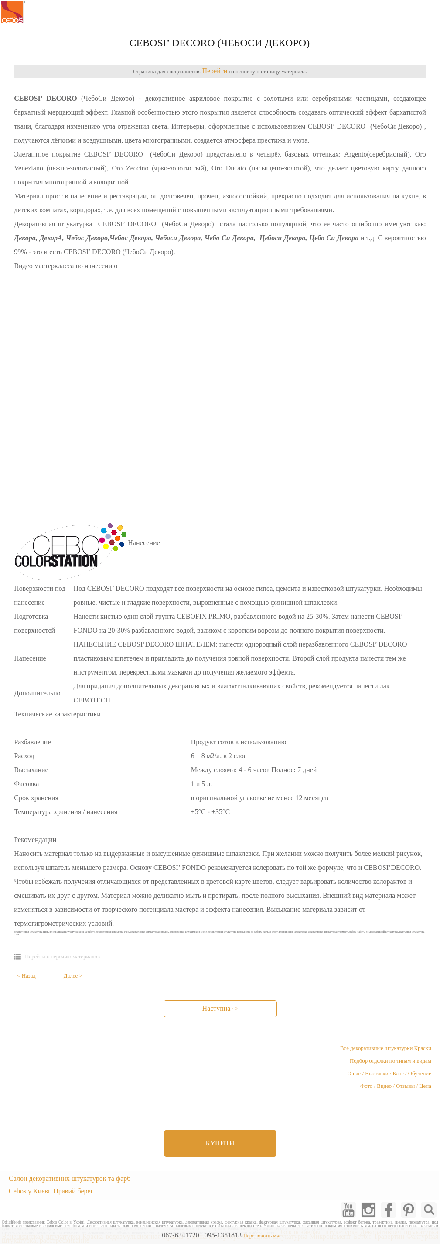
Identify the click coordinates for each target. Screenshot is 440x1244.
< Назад (26, 976)
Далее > (73, 976)
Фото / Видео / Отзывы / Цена (395, 1086)
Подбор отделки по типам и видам (390, 1061)
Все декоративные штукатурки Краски (385, 1048)
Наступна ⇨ (220, 1008)
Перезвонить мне (262, 1236)
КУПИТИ (219, 1143)
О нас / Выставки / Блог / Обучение (389, 1073)
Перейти (214, 71)
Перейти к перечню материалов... (64, 957)
